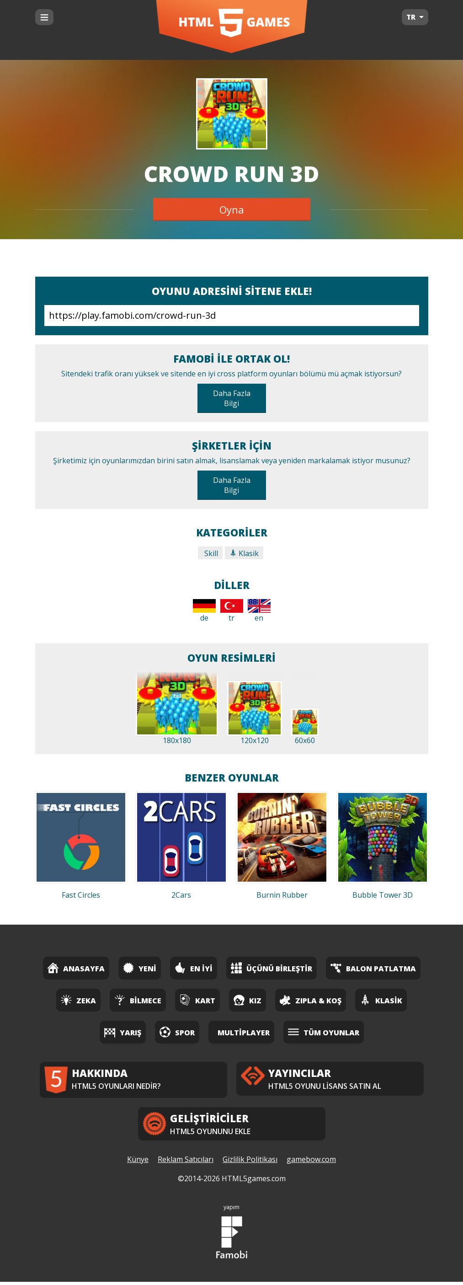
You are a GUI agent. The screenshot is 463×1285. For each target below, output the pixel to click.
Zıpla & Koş (310, 1000)
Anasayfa (76, 968)
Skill (210, 553)
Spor (177, 1032)
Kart (197, 1000)
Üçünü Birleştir (271, 968)
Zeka (78, 1000)
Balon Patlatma (373, 968)
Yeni (139, 968)
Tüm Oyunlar (323, 1032)
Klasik (244, 553)
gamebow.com (311, 1163)
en (259, 611)
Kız (247, 1000)
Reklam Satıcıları (185, 1163)
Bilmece (137, 1000)
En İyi (194, 968)
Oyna (231, 209)
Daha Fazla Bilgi (231, 398)
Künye (138, 1163)
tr (231, 611)
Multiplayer (244, 1033)
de (204, 611)
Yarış (122, 1032)
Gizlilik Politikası (250, 1163)
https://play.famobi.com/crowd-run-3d (231, 315)
